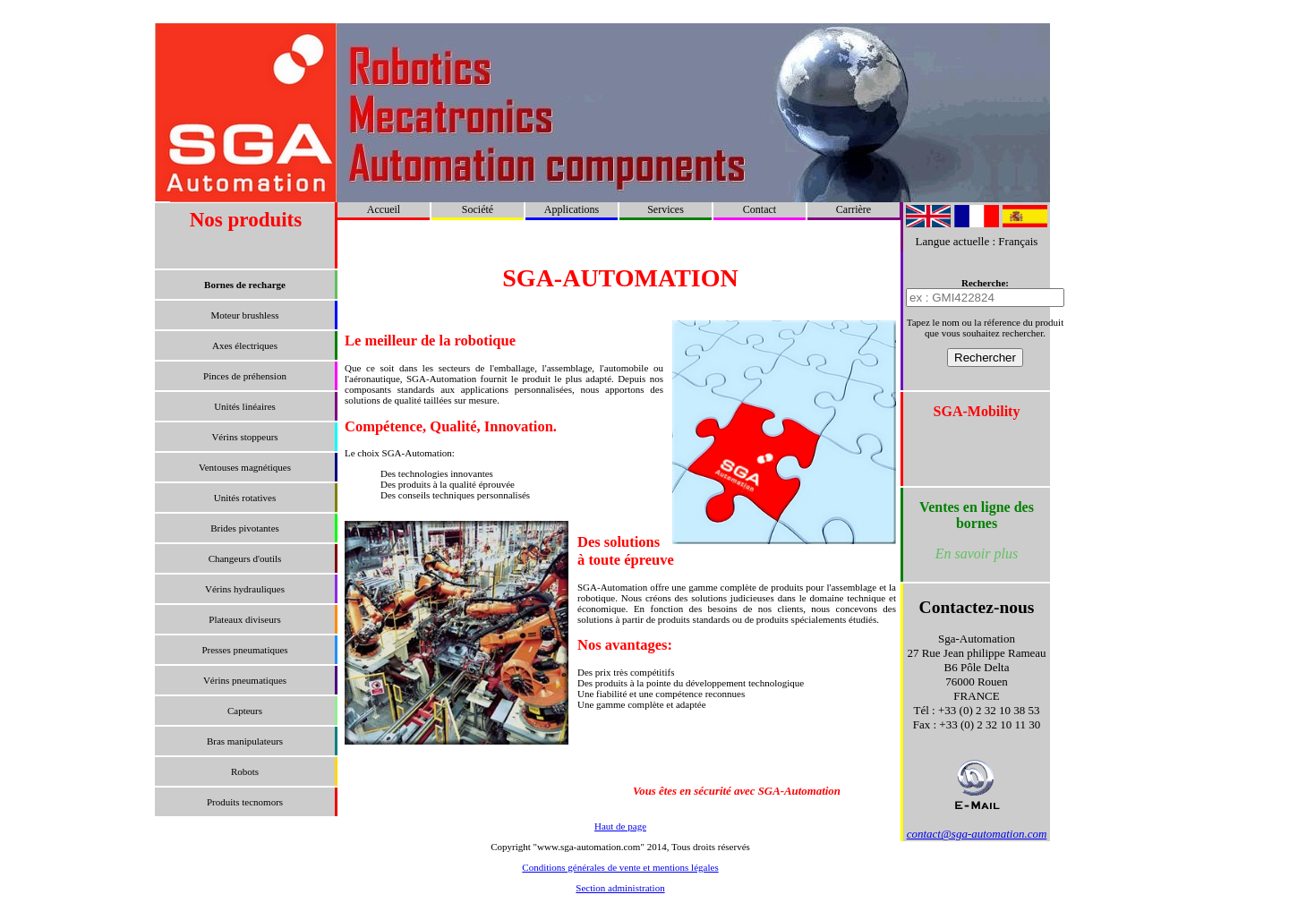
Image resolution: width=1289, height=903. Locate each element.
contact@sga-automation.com (977, 833)
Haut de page (620, 826)
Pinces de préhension (244, 376)
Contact (759, 209)
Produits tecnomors (245, 802)
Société (477, 209)
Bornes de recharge (245, 284)
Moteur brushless (244, 315)
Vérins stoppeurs (244, 436)
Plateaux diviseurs (244, 619)
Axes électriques (244, 345)
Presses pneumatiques (244, 649)
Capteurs (244, 710)
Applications (571, 209)
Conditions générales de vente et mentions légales (620, 867)
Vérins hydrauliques (245, 589)
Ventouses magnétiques (245, 467)
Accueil (383, 209)
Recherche (983, 282)
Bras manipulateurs (245, 741)
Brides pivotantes (244, 528)
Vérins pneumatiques (244, 680)
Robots (245, 771)
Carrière (853, 209)
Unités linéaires (245, 406)
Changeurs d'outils (245, 558)
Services (665, 209)
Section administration (620, 887)
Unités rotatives (245, 497)
